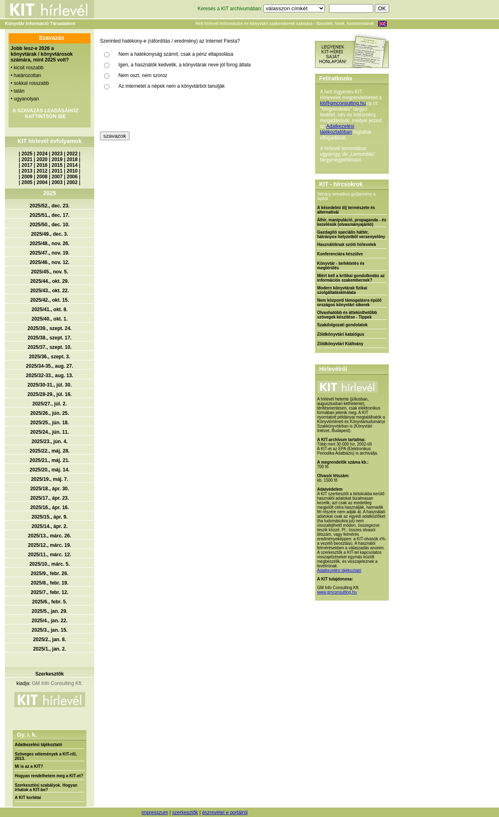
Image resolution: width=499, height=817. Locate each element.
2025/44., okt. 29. (49, 281)
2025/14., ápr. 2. (50, 526)
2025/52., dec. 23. (49, 206)
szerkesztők (185, 812)
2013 (27, 171)
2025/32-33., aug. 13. (49, 375)
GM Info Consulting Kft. (57, 683)
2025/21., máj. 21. (49, 460)
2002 (72, 182)
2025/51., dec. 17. (49, 215)
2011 (57, 171)
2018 (72, 159)
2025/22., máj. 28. (49, 451)
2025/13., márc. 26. (49, 536)
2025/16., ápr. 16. (49, 507)
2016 (42, 165)
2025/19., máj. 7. (49, 479)
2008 (42, 177)
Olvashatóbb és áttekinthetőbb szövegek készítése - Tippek (347, 314)
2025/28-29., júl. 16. (49, 394)
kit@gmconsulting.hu (343, 103)
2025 (27, 154)
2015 (57, 165)
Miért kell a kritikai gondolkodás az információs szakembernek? (351, 277)
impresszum (154, 812)
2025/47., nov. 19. (49, 253)
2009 (27, 177)
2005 (27, 182)
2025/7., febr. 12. (49, 592)
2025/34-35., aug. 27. (49, 366)
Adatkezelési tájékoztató (38, 744)
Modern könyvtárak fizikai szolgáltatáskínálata (342, 290)
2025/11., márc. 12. (49, 555)
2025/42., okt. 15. (49, 300)
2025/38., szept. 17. (49, 338)
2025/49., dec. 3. (49, 234)
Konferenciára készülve (340, 254)
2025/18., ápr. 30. (49, 489)
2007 (57, 177)
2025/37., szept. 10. (49, 347)
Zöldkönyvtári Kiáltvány (340, 343)
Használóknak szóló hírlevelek (346, 244)
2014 (72, 165)
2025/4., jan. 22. (49, 621)
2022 (72, 154)
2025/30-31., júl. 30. (49, 385)
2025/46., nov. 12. (49, 262)
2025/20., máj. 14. (49, 470)
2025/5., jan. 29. (49, 611)
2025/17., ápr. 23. (49, 498)
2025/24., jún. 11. (49, 432)
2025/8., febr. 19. (49, 583)
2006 (72, 177)
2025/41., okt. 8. (50, 309)
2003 (57, 182)
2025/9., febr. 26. (49, 573)
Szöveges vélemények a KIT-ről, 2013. (46, 756)
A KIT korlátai (28, 797)
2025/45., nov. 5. (49, 272)
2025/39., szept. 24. (49, 328)
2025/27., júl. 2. (49, 404)
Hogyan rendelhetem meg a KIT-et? (49, 776)
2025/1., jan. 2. (49, 649)
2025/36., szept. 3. (49, 357)
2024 (42, 154)
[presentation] (162, 111)
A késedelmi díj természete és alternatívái (346, 209)
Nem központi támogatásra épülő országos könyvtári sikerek (349, 302)
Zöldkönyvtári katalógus (340, 334)
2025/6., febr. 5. (49, 602)
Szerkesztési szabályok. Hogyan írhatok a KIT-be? (46, 787)
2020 (42, 159)
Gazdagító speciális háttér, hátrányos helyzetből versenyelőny (351, 234)
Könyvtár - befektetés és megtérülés (341, 265)
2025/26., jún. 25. (49, 413)
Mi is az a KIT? (29, 766)
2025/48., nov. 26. (49, 243)
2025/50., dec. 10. (49, 225)
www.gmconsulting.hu (337, 592)
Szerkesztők (49, 674)
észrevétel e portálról (224, 812)
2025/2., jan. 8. (49, 639)
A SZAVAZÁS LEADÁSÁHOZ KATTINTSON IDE (45, 113)
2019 (57, 159)
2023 (57, 154)
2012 (42, 171)
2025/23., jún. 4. (50, 441)
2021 (27, 159)
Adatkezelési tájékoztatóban (337, 129)
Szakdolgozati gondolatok (342, 325)
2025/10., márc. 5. (49, 564)
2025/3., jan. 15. (49, 630)
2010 (72, 171)
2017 (27, 165)
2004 (42, 182)
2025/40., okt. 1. (50, 319)
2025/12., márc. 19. (49, 545)
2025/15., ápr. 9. (50, 517)
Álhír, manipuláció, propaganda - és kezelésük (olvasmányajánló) (351, 222)
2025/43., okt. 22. (49, 291)
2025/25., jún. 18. (49, 423)
